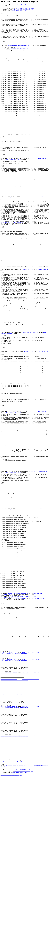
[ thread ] (17, 10)
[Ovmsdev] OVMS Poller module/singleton (25, 8)
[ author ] (26, 10)
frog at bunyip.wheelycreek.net (21, 4)
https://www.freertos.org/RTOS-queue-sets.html (12, 264)
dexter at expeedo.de (28, 321)
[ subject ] (22, 10)
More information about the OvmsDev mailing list (11, 925)
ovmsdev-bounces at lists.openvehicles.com (18, 51)
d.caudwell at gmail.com (16, 56)
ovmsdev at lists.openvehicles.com (19, 55)
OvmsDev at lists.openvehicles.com (9, 780)
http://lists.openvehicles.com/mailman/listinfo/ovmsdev (14, 781)
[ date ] (13, 10)
